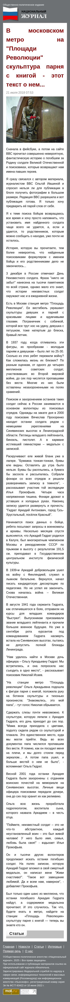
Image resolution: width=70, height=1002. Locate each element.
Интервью (55, 946)
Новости (24, 946)
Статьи (39, 946)
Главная (8, 946)
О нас (29, 951)
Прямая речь (12, 951)
